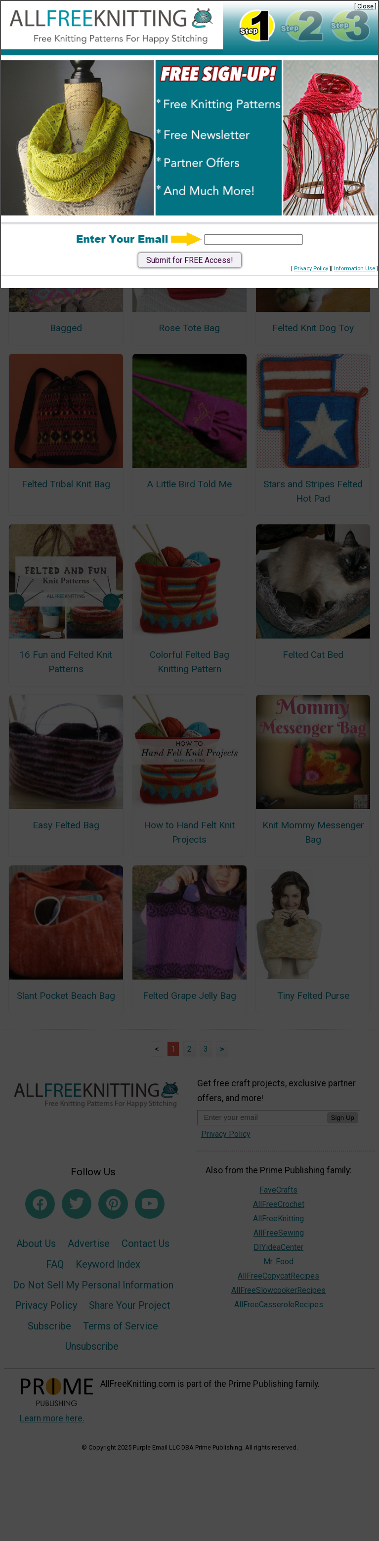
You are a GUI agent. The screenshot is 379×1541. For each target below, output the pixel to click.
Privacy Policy (311, 268)
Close (365, 6)
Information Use (354, 268)
